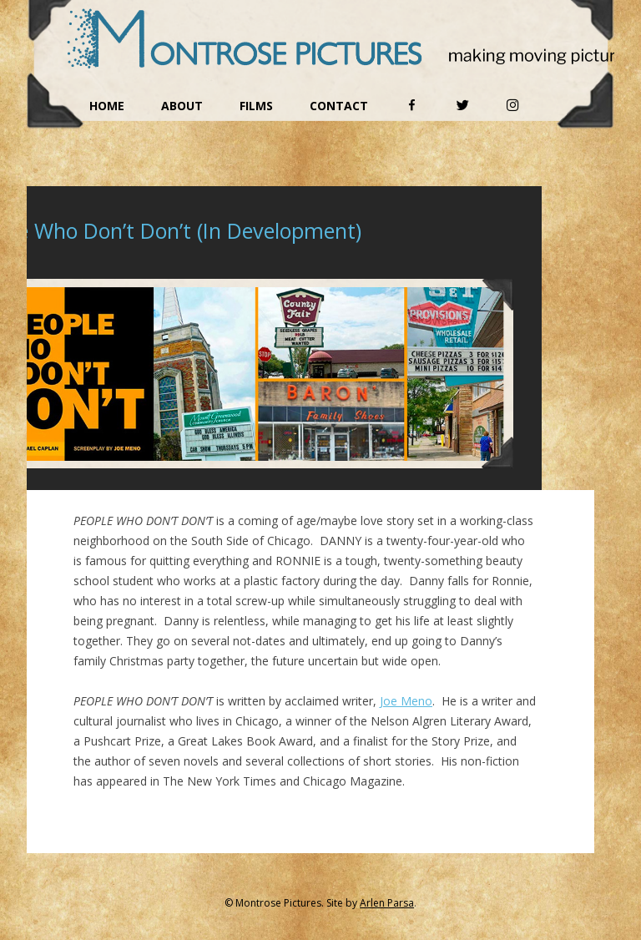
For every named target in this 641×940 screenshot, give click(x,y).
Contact (339, 106)
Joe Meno (406, 701)
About (182, 106)
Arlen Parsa (387, 903)
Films (256, 106)
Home (106, 106)
